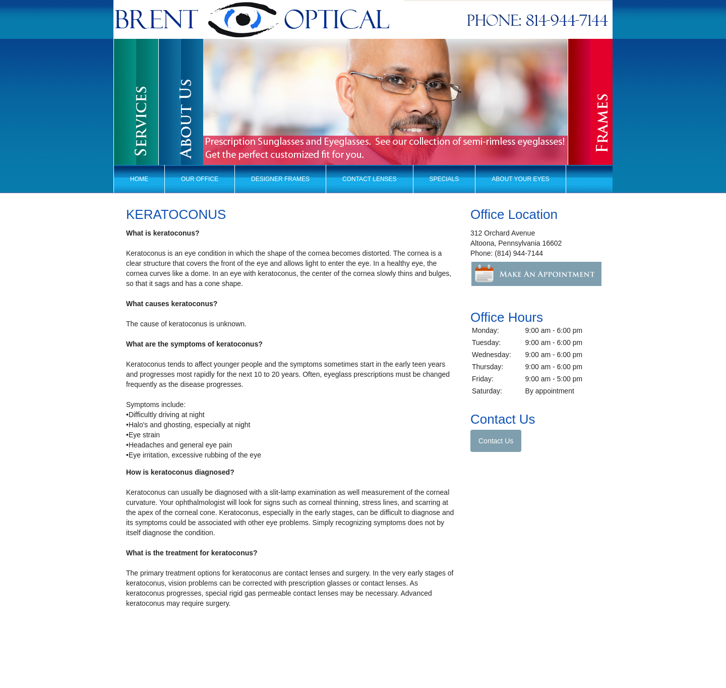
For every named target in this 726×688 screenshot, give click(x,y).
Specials (444, 179)
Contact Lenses (369, 179)
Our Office (199, 179)
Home (139, 179)
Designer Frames (280, 179)
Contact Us (495, 441)
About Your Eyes (520, 179)
